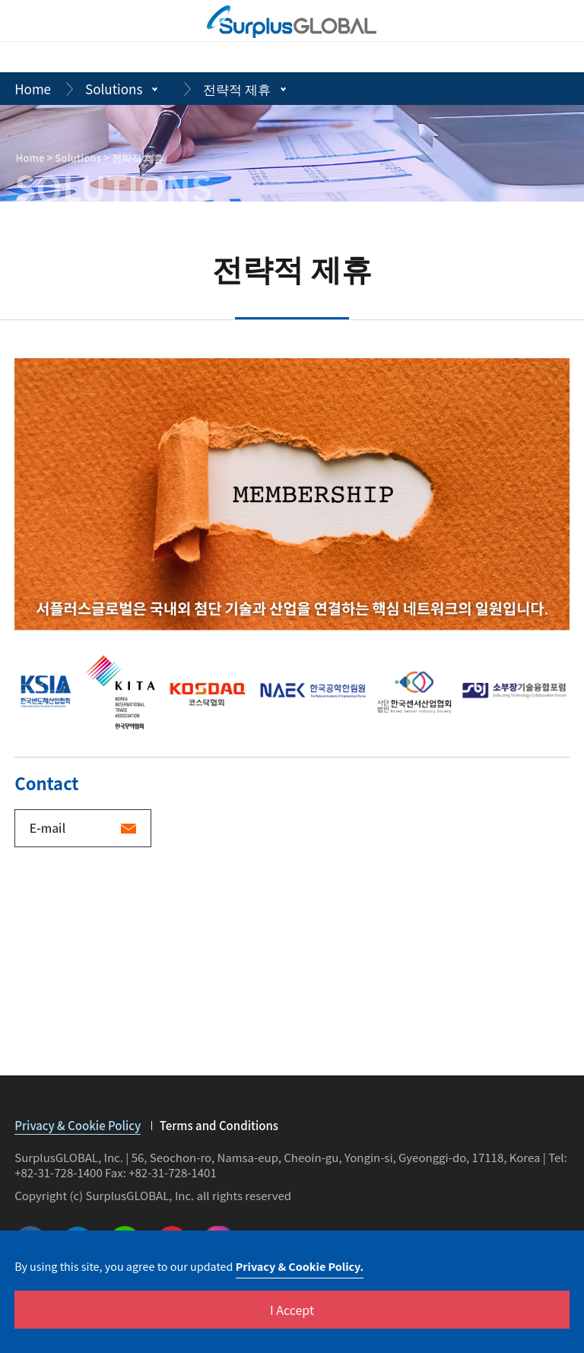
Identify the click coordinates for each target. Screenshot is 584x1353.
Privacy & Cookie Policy (77, 1127)
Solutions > (83, 158)
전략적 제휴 (237, 88)
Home (32, 88)
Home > (36, 158)
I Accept (292, 1310)
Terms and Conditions (219, 1125)
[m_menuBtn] (555, 20)
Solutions (113, 88)
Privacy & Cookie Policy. (299, 1266)
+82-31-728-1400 (58, 1172)
